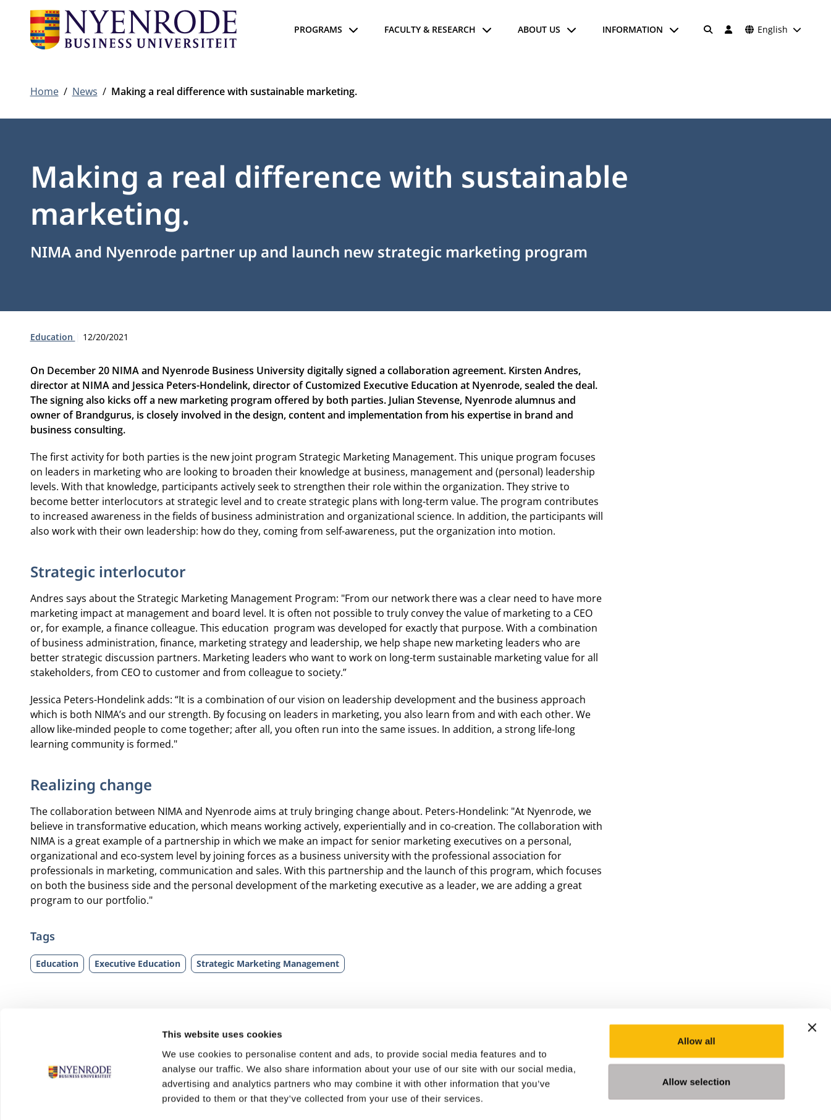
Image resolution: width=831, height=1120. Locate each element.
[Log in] (729, 29)
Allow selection (696, 1029)
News (85, 91)
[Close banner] (812, 975)
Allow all (696, 989)
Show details (648, 1095)
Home (44, 91)
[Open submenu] (353, 29)
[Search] (708, 29)
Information (632, 29)
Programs (318, 29)
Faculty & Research (430, 29)
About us (539, 29)
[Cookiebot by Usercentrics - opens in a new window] (80, 1096)
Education (52, 337)
